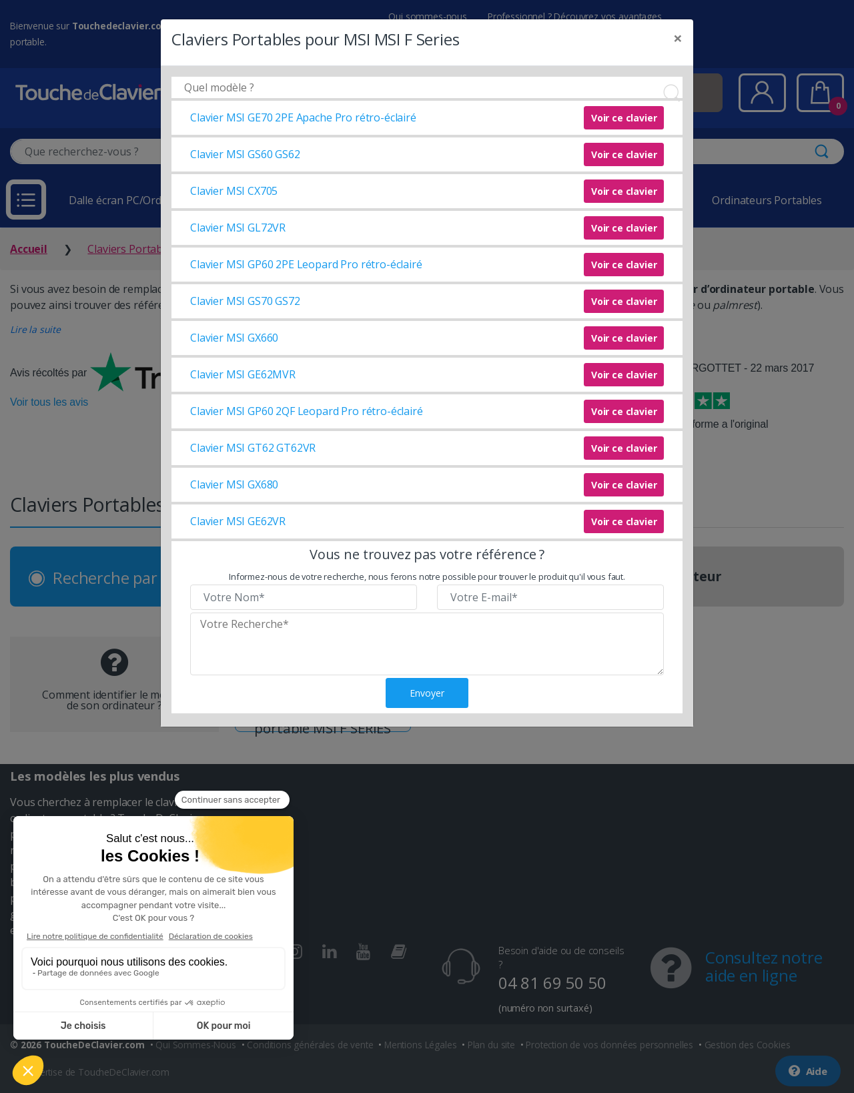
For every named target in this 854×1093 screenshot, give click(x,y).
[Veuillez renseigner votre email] (550, 597)
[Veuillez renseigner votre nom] (303, 597)
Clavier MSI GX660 (234, 337)
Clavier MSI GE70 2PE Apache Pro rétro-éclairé (303, 117)
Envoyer (427, 693)
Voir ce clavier (624, 117)
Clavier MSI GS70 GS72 (245, 301)
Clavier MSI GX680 (234, 484)
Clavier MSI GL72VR (238, 227)
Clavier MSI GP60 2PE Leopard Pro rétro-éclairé (306, 264)
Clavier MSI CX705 (234, 191)
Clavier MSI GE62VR (238, 521)
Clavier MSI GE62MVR (243, 374)
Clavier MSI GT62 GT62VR (253, 447)
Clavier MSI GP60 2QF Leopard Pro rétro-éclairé (306, 411)
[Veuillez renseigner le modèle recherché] (427, 644)
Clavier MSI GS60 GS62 (245, 154)
